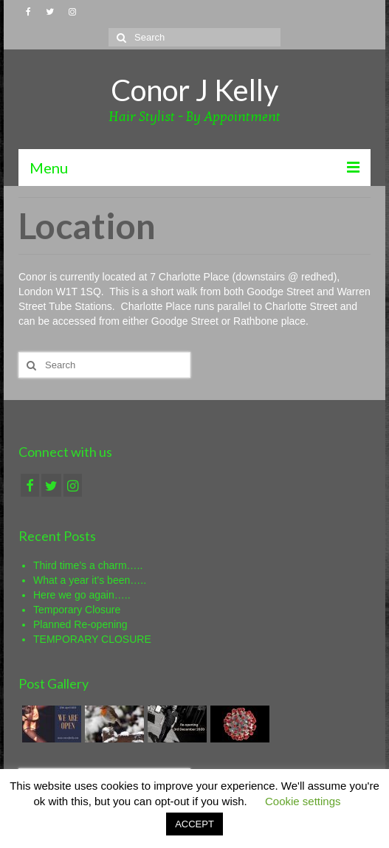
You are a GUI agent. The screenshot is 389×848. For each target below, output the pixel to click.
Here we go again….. (82, 595)
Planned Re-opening (80, 624)
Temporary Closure (76, 610)
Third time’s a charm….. (87, 565)
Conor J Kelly (194, 90)
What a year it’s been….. (89, 580)
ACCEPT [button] (194, 824)
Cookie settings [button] (303, 801)
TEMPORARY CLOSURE (92, 639)
